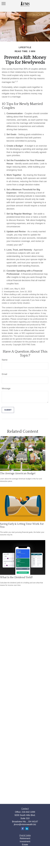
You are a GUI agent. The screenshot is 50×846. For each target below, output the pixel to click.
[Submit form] (8, 410)
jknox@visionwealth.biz (25, 824)
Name (4, 360)
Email (4, 374)
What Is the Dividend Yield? (16, 577)
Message (6, 388)
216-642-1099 (28, 812)
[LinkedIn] (27, 828)
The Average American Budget (17, 473)
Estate (25, 844)
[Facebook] (22, 828)
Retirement (25, 838)
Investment (25, 841)
